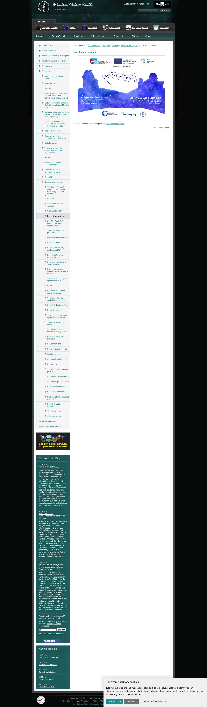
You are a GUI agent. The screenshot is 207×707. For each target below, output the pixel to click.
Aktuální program (48, 649)
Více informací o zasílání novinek (51, 634)
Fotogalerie (119, 36)
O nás (148, 36)
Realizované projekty (129, 45)
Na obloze (78, 36)
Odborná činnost (98, 36)
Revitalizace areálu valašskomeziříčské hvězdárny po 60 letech (52, 516)
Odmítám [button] (131, 701)
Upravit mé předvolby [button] (154, 701)
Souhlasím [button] (115, 701)
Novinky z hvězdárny (49, 458)
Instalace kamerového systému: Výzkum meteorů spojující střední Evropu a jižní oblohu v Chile (51, 567)
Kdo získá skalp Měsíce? (48, 657)
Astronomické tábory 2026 (49, 467)
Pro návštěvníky (59, 36)
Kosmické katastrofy (46, 687)
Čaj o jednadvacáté (46, 679)
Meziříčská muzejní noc (48, 665)
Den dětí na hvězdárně (47, 672)
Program (40, 36)
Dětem (135, 36)
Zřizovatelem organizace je (136, 4)
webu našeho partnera (115, 124)
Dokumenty (164, 28)
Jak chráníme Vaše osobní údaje (86, 704)
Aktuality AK (92, 28)
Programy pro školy (49, 28)
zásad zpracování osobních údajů (50, 625)
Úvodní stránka (94, 45)
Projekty (73, 28)
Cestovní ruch (114, 28)
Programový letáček (140, 28)
